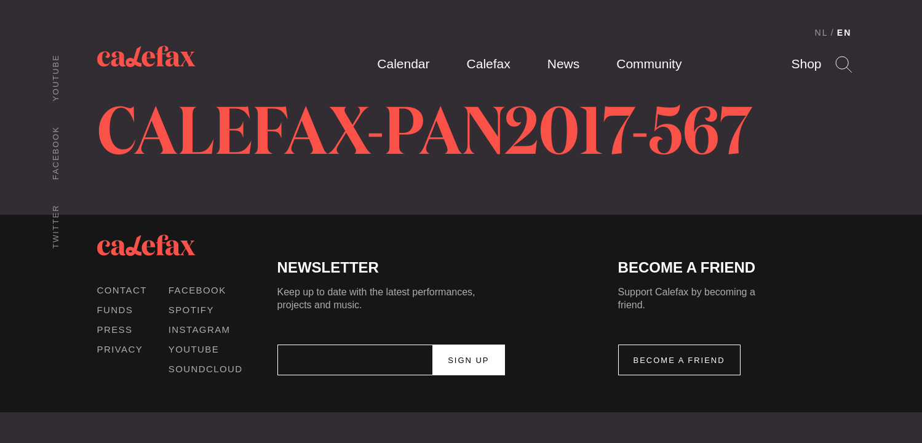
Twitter (55, 226)
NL (822, 33)
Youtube (55, 78)
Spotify (191, 310)
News (563, 64)
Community (649, 64)
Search (843, 64)
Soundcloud (206, 369)
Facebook (55, 153)
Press (115, 329)
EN (844, 33)
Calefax (489, 64)
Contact (122, 290)
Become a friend (679, 360)
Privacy (120, 349)
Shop (806, 64)
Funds (115, 310)
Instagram (200, 329)
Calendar (403, 64)
